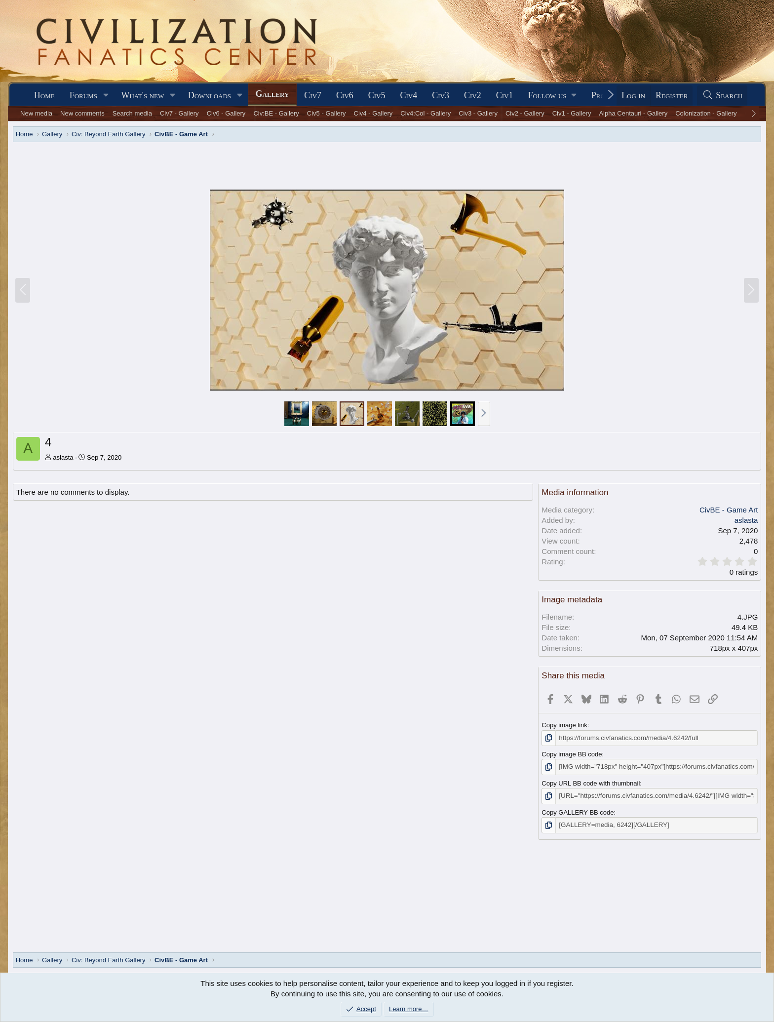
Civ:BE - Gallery (276, 113)
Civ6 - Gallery (226, 113)
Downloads (209, 95)
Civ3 (440, 95)
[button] (106, 95)
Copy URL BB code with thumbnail (591, 782)
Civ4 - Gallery (373, 113)
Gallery (272, 94)
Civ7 (312, 95)
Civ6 (344, 95)
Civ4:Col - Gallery (425, 113)
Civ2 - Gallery (524, 113)
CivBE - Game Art (728, 510)
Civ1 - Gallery (571, 113)
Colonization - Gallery (705, 113)
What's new (142, 95)
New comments (82, 113)
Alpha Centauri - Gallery (633, 113)
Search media (132, 113)
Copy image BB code (572, 754)
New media (36, 113)
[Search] (722, 95)
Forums (83, 95)
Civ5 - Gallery (326, 113)
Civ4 (409, 95)
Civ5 (377, 95)
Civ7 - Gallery (179, 113)
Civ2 (472, 95)
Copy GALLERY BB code (578, 811)
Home (44, 95)
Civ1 (504, 95)
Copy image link (564, 725)
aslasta (63, 457)
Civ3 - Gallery (478, 113)
